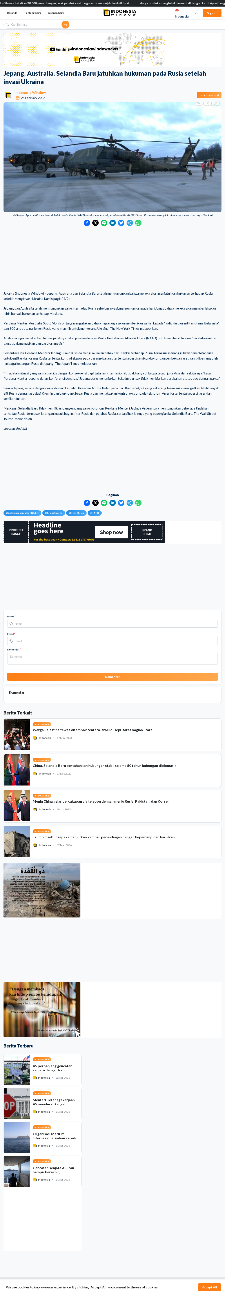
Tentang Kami (32, 12)
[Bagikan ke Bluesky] (121, 223)
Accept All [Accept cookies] (209, 1287)
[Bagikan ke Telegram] (130, 223)
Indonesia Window (31, 92)
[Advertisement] (112, 259)
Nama (11, 616)
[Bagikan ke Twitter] (95, 223)
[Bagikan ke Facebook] (87, 223)
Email (11, 634)
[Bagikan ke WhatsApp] (138, 223)
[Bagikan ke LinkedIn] (112, 223)
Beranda (12, 12)
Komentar (14, 649)
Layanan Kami (56, 12)
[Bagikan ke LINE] (104, 223)
